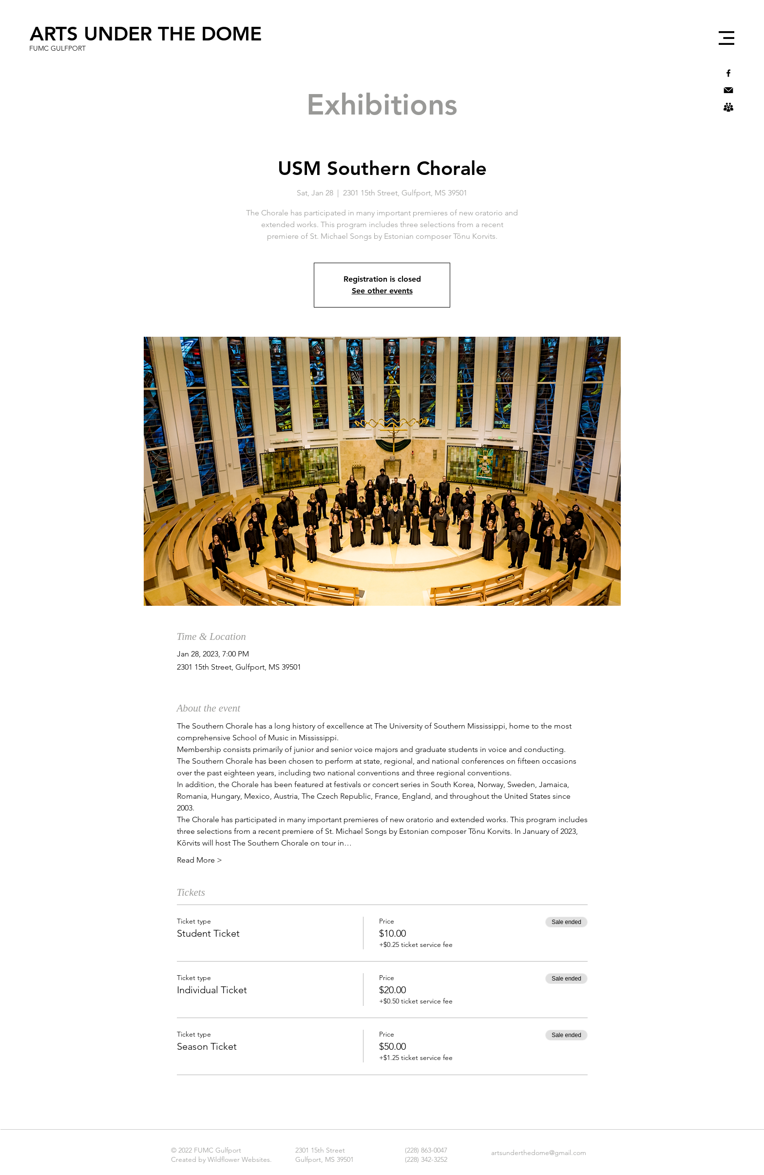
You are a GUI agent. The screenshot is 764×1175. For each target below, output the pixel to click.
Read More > (199, 860)
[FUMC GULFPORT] (57, 49)
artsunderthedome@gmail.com (538, 1152)
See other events (382, 290)
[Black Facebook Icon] (728, 73)
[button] (726, 38)
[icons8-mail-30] (728, 90)
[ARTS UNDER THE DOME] (145, 33)
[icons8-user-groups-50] (728, 107)
